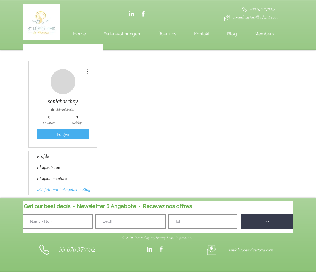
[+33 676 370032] (262, 9)
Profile (43, 156)
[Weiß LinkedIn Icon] (131, 13)
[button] (157, 238)
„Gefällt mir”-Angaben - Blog (64, 189)
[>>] (267, 221)
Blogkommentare (52, 178)
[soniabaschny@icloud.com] (255, 17)
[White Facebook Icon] (143, 13)
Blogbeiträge (48, 167)
